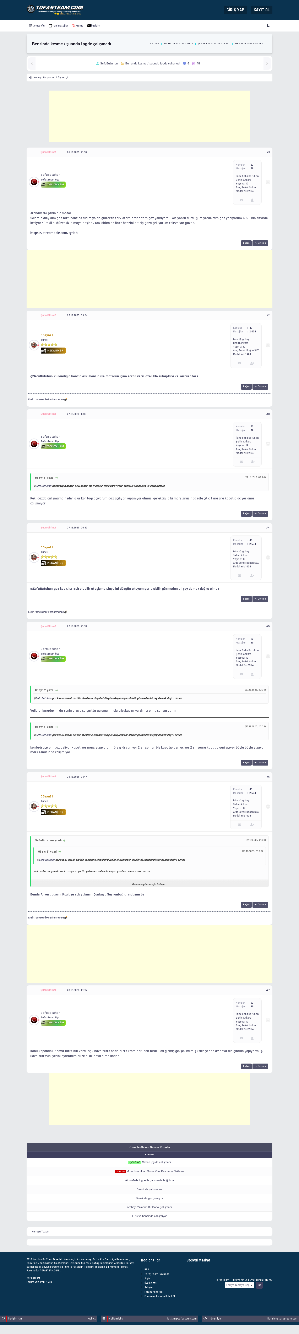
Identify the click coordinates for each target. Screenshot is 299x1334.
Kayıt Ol (262, 9)
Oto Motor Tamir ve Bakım (178, 43)
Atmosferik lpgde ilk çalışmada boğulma (149, 1180)
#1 (268, 152)
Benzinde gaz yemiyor (149, 1198)
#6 (268, 776)
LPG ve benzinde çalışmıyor (149, 1216)
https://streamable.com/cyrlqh (54, 233)
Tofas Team (152, 43)
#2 (268, 315)
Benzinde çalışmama (149, 1189)
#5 (268, 626)
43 (250, 328)
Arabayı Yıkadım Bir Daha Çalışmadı (149, 1207)
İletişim (93, 26)
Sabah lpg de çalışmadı (156, 1162)
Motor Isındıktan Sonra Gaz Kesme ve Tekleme (155, 1171)
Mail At (92, 1318)
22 (252, 164)
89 (252, 168)
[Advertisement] (149, 116)
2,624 (252, 331)
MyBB (49, 1282)
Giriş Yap (235, 9)
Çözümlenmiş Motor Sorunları (214, 43)
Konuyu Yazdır (40, 1231)
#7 (268, 990)
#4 (268, 527)
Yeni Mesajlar (58, 26)
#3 (268, 414)
